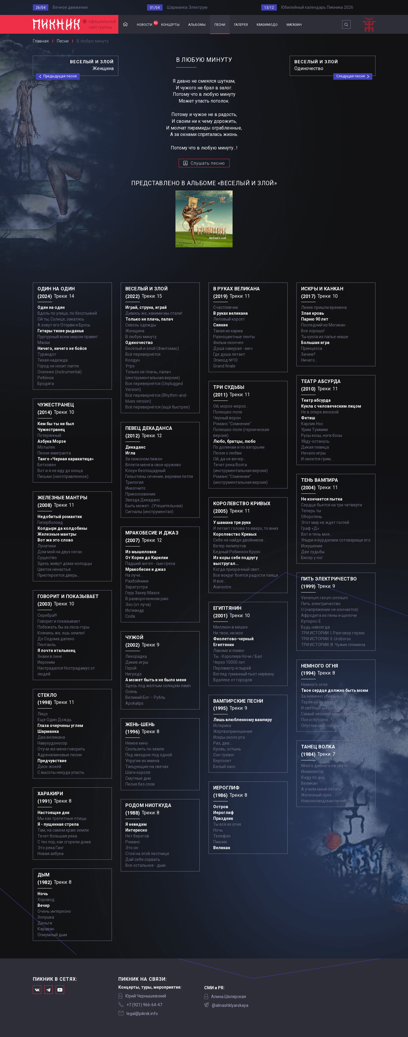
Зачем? (308, 354)
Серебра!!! (47, 615)
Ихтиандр (134, 610)
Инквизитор (312, 771)
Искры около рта (229, 737)
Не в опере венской (320, 412)
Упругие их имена (142, 760)
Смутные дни (138, 778)
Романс (132, 842)
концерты (170, 24)
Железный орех (316, 795)
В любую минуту (141, 336)
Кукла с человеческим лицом (331, 406)
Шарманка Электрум (187, 7)
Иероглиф (223, 812)
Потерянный (49, 435)
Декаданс (135, 447)
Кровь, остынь (227, 749)
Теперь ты (311, 510)
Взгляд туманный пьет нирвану (243, 674)
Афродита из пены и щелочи (329, 615)
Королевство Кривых (235, 534)
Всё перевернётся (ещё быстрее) (157, 407)
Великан (221, 847)
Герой (130, 668)
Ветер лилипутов (229, 546)
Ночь (42, 893)
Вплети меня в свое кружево (153, 464)
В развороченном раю (146, 598)
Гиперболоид (50, 522)
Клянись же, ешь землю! (61, 633)
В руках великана (230, 313)
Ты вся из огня (227, 824)
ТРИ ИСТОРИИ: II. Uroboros (326, 638)
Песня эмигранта (54, 453)
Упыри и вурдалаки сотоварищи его (336, 540)
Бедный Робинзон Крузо (236, 551)
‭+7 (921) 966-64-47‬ (144, 1004)
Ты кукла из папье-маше (324, 336)
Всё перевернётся (143, 354)
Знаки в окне (49, 656)
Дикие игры (136, 662)
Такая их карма (228, 330)
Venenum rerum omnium (324, 597)
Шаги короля (137, 772)
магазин (294, 24)
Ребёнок (45, 377)
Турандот (46, 354)
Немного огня (314, 684)
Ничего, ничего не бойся (62, 348)
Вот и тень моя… (316, 534)
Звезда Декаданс (142, 500)
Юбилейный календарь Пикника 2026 (317, 7)
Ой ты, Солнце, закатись (60, 319)
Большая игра (315, 342)
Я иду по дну (313, 777)
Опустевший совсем (320, 725)
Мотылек (46, 447)
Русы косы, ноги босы (321, 435)
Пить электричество (321, 603)
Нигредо (133, 674)
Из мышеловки (140, 551)
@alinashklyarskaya (230, 1005)
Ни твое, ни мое (228, 633)
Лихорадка (136, 656)
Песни (63, 41)
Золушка (45, 917)
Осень (131, 691)
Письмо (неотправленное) (62, 476)
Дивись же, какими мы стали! (153, 313)
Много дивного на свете (324, 765)
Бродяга (45, 383)
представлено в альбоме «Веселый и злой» (204, 183)
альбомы (197, 24)
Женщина (134, 330)
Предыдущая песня (60, 76)
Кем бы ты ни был (55, 423)
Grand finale (224, 366)
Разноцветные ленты (234, 336)
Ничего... (309, 360)
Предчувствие (51, 760)
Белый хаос (224, 766)
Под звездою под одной (148, 754)
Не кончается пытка (321, 499)
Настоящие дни (53, 812)
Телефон (222, 836)
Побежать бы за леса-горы (63, 627)
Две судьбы (313, 551)
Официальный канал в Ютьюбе (60, 989)
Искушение (311, 546)
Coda (130, 616)
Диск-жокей (49, 766)
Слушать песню (208, 163)
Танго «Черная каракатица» (65, 459)
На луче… (134, 575)
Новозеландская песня (323, 800)
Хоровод (45, 899)
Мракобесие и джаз (145, 569)
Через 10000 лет (229, 662)
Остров (220, 806)
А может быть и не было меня (155, 679)
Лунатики (46, 546)
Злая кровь (312, 313)
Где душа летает (229, 354)
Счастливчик (225, 307)
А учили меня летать (321, 789)
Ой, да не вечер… (229, 459)
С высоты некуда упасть (60, 772)
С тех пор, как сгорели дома (64, 842)
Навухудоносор (52, 743)
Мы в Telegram (48, 989)
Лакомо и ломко (228, 650)
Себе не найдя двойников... (239, 540)
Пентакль (46, 644)
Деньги (44, 923)
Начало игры (313, 453)
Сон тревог (224, 754)
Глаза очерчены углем (60, 725)
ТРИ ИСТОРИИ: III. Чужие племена (333, 644)
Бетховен (46, 464)
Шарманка (48, 731)
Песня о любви (227, 453)
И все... (219, 581)
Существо (47, 557)
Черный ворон (227, 418)
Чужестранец (51, 429)
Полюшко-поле (227, 412)
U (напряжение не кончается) (329, 609)
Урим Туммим (314, 429)
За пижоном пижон (143, 459)
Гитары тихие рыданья (60, 330)
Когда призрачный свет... (237, 569)
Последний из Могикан (323, 325)
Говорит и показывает (58, 621)
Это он (131, 847)
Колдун (132, 360)
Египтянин (223, 644)
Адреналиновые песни (59, 754)
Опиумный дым (52, 934)
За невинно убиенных (322, 696)
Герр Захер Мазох (142, 592)
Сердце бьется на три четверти (331, 505)
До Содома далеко (55, 638)
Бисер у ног (312, 557)
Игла (130, 453)
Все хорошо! (313, 330)
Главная (125, 24)
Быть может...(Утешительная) (154, 505)
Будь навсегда (315, 627)
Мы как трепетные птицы (61, 818)
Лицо (42, 713)
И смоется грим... (317, 459)
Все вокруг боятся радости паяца (245, 575)
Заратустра (136, 587)
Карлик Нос (312, 423)
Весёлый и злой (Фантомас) (152, 348)
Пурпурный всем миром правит (67, 336)
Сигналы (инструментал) (149, 511)
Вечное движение (70, 7)
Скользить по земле (144, 749)
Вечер (43, 905)
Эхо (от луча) (138, 604)
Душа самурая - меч (232, 348)
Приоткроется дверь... (58, 575)
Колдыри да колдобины (62, 528)
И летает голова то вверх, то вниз (245, 528)
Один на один (51, 307)
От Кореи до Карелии (146, 557)
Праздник (223, 818)
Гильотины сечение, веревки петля (159, 476)
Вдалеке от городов (232, 679)
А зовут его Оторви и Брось (64, 325)
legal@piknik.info (142, 1013)
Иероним (46, 662)
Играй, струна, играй (146, 307)
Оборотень (311, 516)
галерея (241, 24)
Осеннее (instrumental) (59, 371)
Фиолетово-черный (233, 638)
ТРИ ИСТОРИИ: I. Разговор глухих (333, 633)
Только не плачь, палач (149, 319)
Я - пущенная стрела (58, 824)
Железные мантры (56, 534)
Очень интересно (54, 911)
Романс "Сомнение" (232, 423)
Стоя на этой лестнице (147, 853)
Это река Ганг (50, 847)
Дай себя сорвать (142, 859)
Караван (45, 929)
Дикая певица (315, 447)
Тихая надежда (52, 360)
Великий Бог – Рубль (145, 697)
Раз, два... (222, 743)
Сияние (220, 325)
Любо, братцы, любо (234, 441)
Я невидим (136, 824)
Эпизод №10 (225, 360)
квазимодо (267, 24)
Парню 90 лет (314, 319)
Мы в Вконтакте (37, 989)
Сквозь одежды (140, 325)
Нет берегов (137, 836)
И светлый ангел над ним (325, 708)
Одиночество (139, 342)
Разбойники (136, 581)
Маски (43, 342)
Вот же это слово (55, 540)
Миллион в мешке (230, 627)
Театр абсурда (316, 400)
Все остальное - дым (145, 865)
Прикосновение (140, 494)
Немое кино (136, 743)
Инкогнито (135, 488)
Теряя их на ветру (318, 702)
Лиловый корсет (229, 319)
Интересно (136, 830)
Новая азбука (50, 853)
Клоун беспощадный (145, 470)
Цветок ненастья (54, 569)
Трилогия (134, 482)
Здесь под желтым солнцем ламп (158, 685)
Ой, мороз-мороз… (230, 406)
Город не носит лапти (58, 366)
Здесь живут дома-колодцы (64, 563)
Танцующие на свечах (146, 766)
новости (147, 24)
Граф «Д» (310, 528)
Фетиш (308, 418)
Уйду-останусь (315, 441)
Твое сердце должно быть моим (334, 690)
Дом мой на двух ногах (59, 551)
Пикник (220, 842)
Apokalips (134, 703)
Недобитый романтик (59, 516)
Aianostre (222, 587)
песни (219, 24)
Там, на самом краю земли (63, 830)
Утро (130, 366)
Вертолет (222, 760)
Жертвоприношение (232, 731)
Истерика (222, 725)
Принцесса (311, 348)
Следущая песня (350, 76)
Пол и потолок (314, 719)
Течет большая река (57, 836)
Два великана (51, 737)
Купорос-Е (311, 621)
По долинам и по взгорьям (238, 447)
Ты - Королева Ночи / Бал (237, 656)
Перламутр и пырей (232, 668)
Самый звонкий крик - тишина (330, 713)
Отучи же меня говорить (61, 749)
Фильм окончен (228, 342)
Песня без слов (140, 784)
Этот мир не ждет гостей (325, 522)
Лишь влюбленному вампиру (242, 719)
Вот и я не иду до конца (60, 470)
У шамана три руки (232, 522)
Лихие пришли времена (324, 307)
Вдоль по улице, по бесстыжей (67, 313)
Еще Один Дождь (54, 719)
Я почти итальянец (56, 650)
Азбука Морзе (51, 441)
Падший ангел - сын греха (150, 563)
